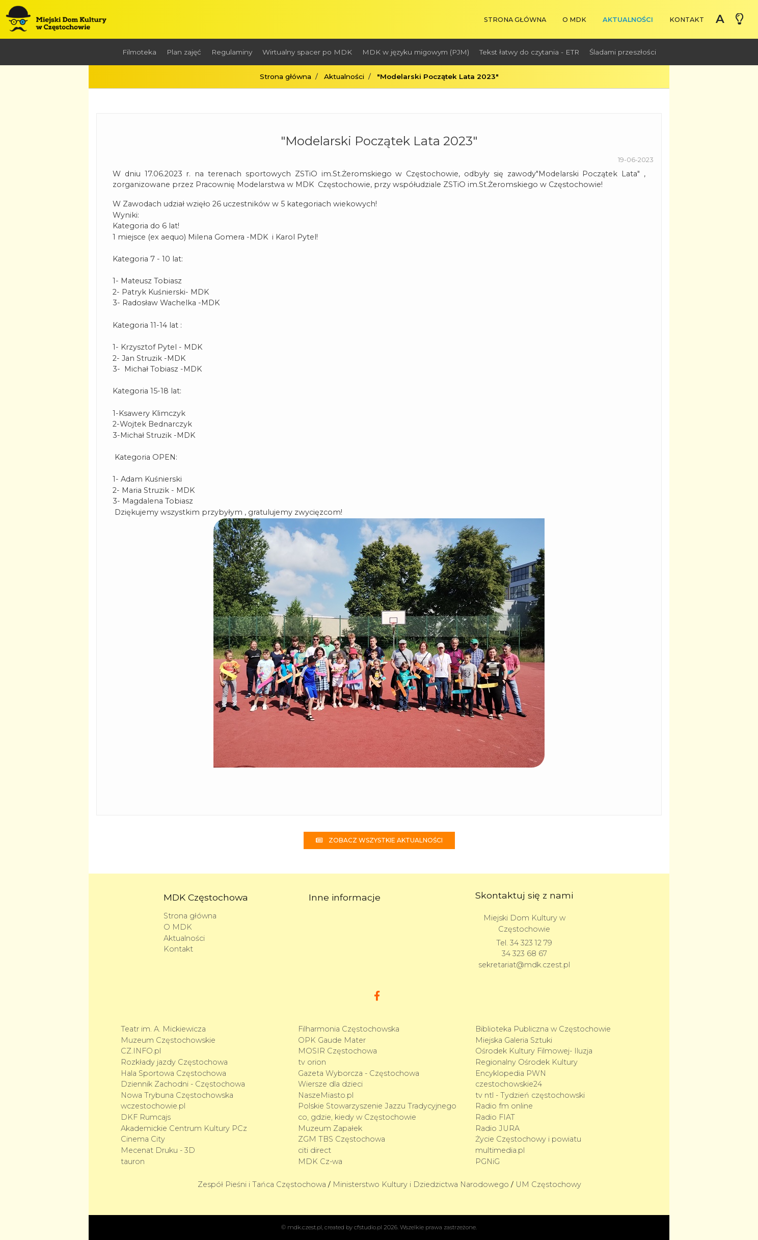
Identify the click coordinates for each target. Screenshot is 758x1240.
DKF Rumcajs (146, 1117)
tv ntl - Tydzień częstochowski (530, 1095)
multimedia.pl (500, 1150)
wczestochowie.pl (153, 1106)
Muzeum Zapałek (330, 1128)
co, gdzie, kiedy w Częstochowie (357, 1117)
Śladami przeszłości (622, 52)
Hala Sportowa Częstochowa (173, 1073)
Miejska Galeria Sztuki (513, 1040)
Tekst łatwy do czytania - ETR (529, 52)
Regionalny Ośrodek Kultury (526, 1062)
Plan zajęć (184, 52)
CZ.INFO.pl (141, 1051)
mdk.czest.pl (304, 1227)
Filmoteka (139, 52)
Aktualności (628, 19)
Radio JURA (497, 1128)
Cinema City (143, 1139)
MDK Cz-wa (320, 1161)
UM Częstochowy (548, 1184)
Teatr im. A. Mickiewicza (163, 1029)
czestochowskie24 (508, 1084)
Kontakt (686, 19)
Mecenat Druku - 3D (158, 1150)
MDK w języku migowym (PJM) (415, 52)
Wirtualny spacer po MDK (307, 52)
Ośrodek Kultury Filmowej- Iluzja (533, 1051)
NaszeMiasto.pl (326, 1095)
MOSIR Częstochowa (337, 1051)
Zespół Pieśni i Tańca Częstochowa (262, 1184)
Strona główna (515, 19)
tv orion (312, 1062)
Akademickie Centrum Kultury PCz (184, 1128)
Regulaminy (231, 52)
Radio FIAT (495, 1117)
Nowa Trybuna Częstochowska (177, 1095)
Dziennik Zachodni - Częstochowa (183, 1084)
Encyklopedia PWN (510, 1073)
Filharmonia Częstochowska (348, 1029)
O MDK (574, 19)
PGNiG (487, 1161)
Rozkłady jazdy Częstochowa (174, 1062)
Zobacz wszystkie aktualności (379, 840)
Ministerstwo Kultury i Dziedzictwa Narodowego (421, 1184)
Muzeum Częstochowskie (168, 1040)
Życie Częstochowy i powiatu (528, 1139)
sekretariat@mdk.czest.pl (524, 964)
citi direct (314, 1150)
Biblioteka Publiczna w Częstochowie (543, 1029)
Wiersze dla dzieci (330, 1084)
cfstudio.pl (368, 1227)
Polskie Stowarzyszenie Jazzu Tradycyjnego (377, 1106)
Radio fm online (504, 1106)
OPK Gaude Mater (332, 1040)
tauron (133, 1161)
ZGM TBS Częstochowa (341, 1139)
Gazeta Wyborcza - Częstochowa (358, 1073)
